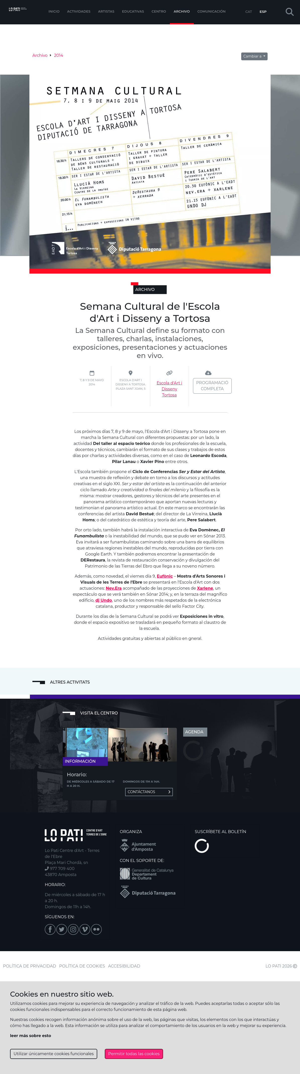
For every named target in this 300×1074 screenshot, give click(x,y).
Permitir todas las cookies (134, 1053)
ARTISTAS (106, 11)
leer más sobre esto (30, 1035)
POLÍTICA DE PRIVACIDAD (29, 966)
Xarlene (205, 588)
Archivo (182, 11)
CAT (248, 12)
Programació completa (212, 385)
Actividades (78, 11)
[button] (289, 12)
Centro (159, 11)
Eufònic (165, 576)
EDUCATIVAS (133, 11)
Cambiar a (253, 56)
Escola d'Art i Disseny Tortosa (169, 389)
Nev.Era (114, 588)
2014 (58, 55)
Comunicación (211, 11)
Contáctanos (149, 792)
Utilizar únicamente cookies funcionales (54, 1053)
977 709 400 (59, 868)
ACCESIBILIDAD (124, 966)
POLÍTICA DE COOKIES (82, 966)
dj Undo (103, 600)
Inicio (54, 11)
